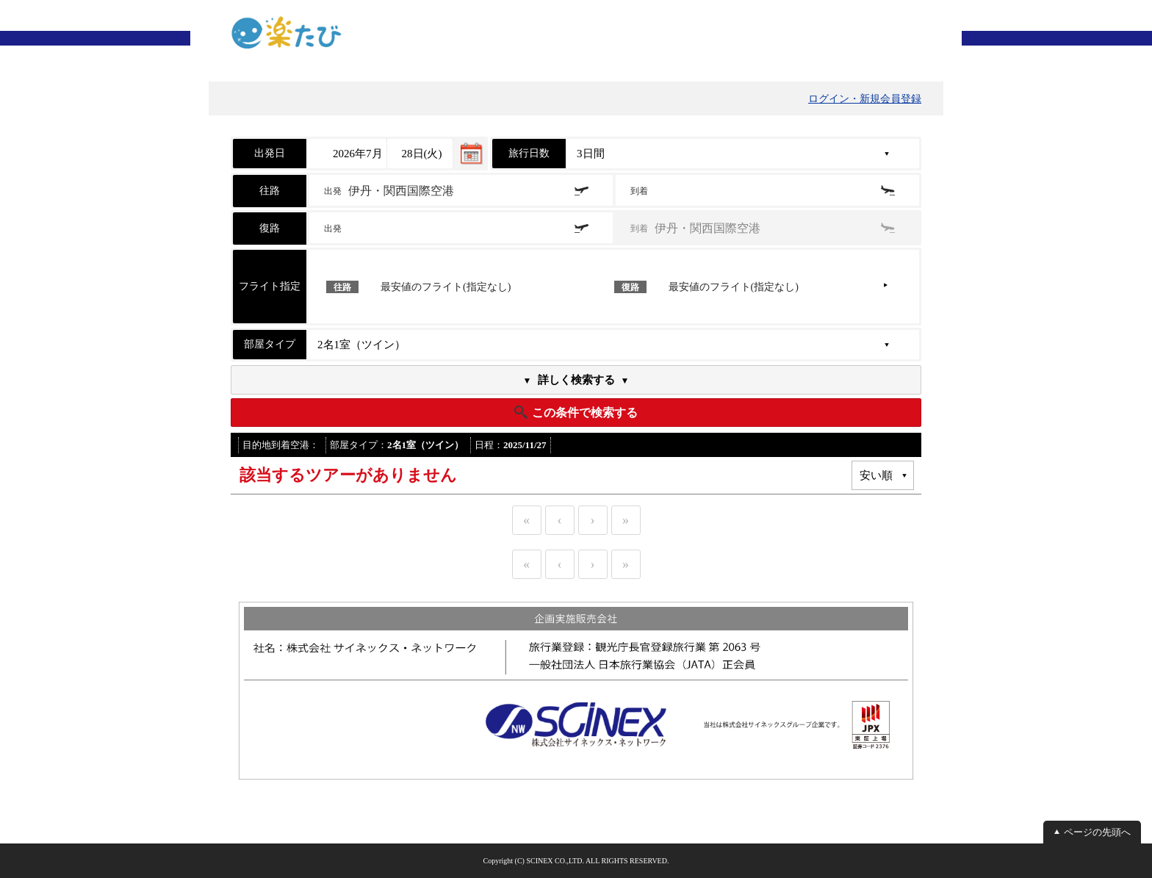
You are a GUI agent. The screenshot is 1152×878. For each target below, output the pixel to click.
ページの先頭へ (1097, 832)
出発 (389, 190)
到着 (640, 191)
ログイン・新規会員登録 (864, 98)
